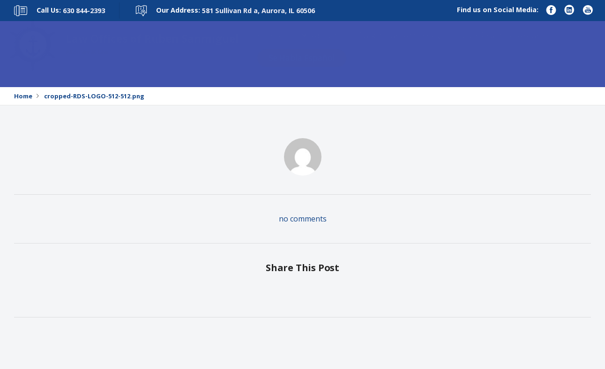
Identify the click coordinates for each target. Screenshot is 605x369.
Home (270, 44)
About (324, 44)
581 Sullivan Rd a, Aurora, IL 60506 (258, 10)
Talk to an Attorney (399, 44)
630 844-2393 (84, 10)
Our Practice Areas (501, 44)
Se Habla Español (302, 67)
